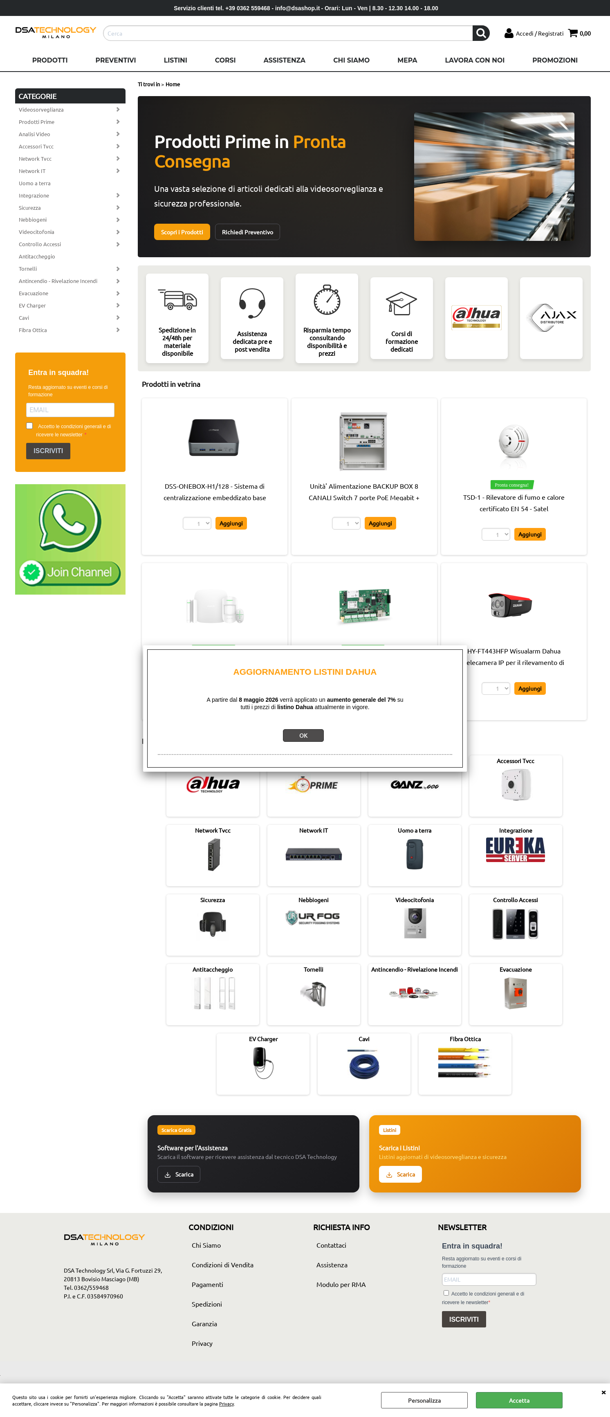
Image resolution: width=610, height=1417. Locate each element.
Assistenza (284, 60)
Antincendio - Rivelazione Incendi (58, 280)
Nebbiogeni (33, 219)
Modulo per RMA (341, 1284)
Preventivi (116, 60)
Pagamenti (207, 1284)
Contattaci (331, 1245)
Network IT (32, 170)
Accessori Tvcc (36, 146)
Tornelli (28, 268)
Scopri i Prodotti (182, 232)
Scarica (178, 1174)
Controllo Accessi (40, 243)
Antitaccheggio (37, 256)
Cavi (24, 317)
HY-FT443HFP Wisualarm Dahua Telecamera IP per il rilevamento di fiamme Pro (513, 662)
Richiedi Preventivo (247, 232)
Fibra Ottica (33, 329)
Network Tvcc (35, 158)
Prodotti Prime (36, 121)
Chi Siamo (351, 60)
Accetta (519, 1400)
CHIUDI (603, 1392)
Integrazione (34, 195)
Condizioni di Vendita (222, 1264)
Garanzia (204, 1323)
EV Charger (32, 305)
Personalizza (424, 1400)
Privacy (226, 1403)
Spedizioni (207, 1304)
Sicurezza (30, 207)
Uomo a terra (35, 183)
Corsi (225, 60)
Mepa (407, 60)
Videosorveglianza (41, 109)
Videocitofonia (36, 231)
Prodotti (50, 60)
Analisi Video (34, 133)
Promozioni (555, 60)
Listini (175, 60)
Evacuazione (33, 293)
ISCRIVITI (48, 450)
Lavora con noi (475, 60)
